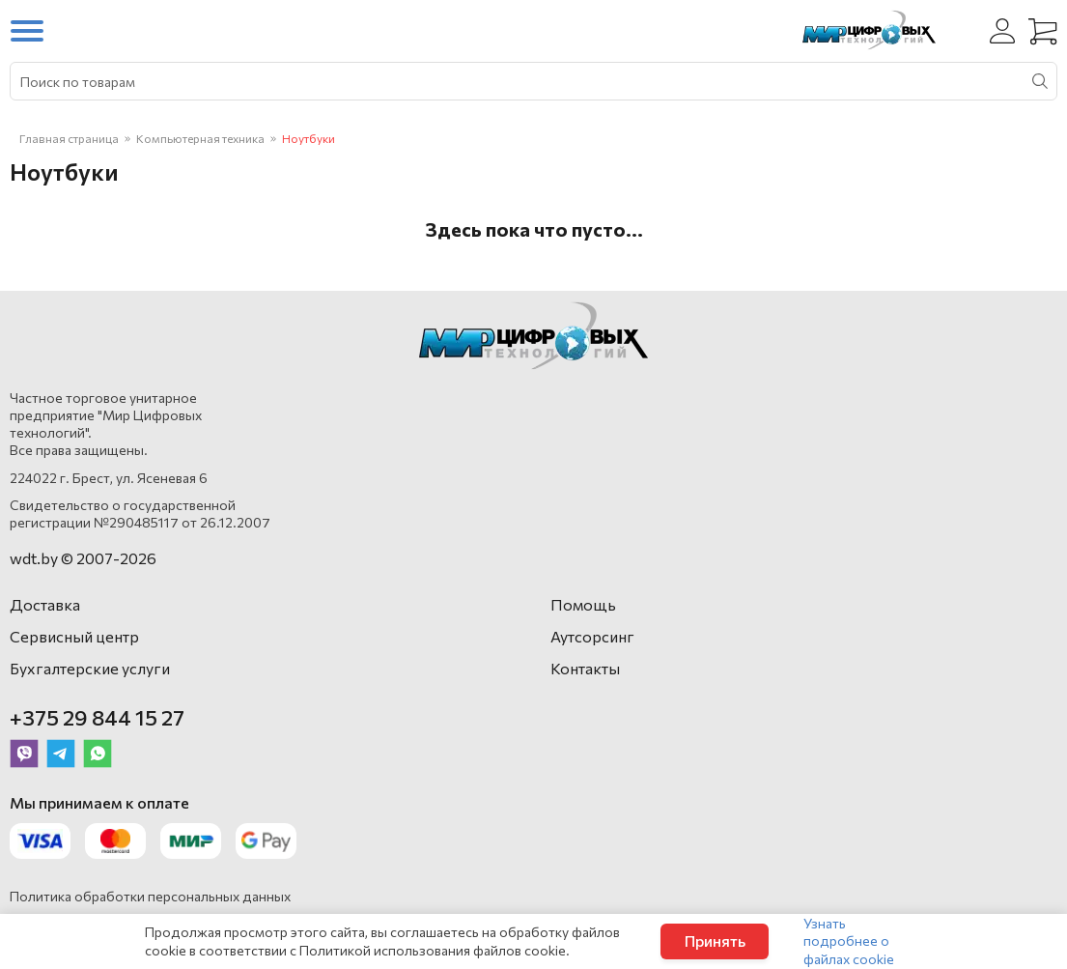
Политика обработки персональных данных (150, 896)
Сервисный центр (74, 636)
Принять (715, 940)
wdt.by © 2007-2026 (83, 558)
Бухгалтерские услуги (90, 668)
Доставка (45, 604)
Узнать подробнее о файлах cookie (848, 940)
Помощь (583, 604)
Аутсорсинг (592, 636)
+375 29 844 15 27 (97, 717)
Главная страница (69, 138)
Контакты (585, 668)
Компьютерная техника (200, 138)
